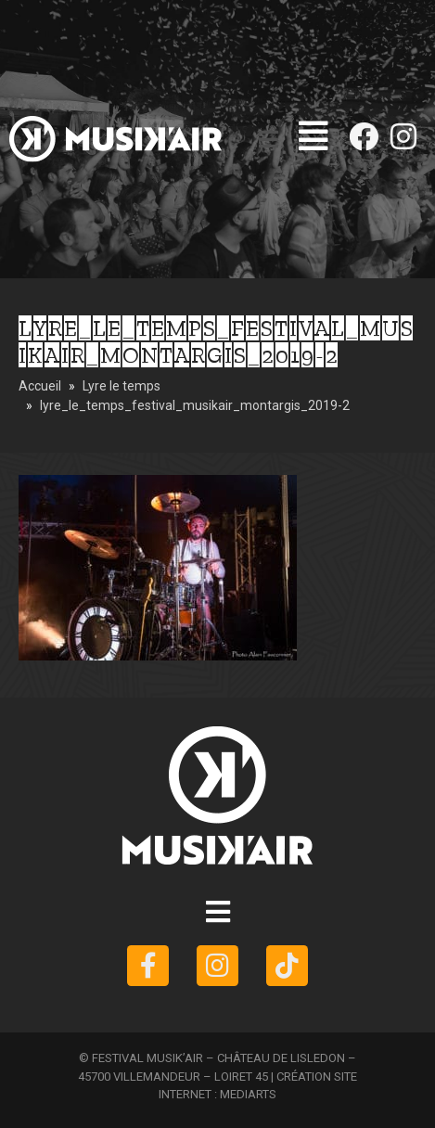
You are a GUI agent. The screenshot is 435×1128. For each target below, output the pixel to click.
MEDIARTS (248, 1094)
